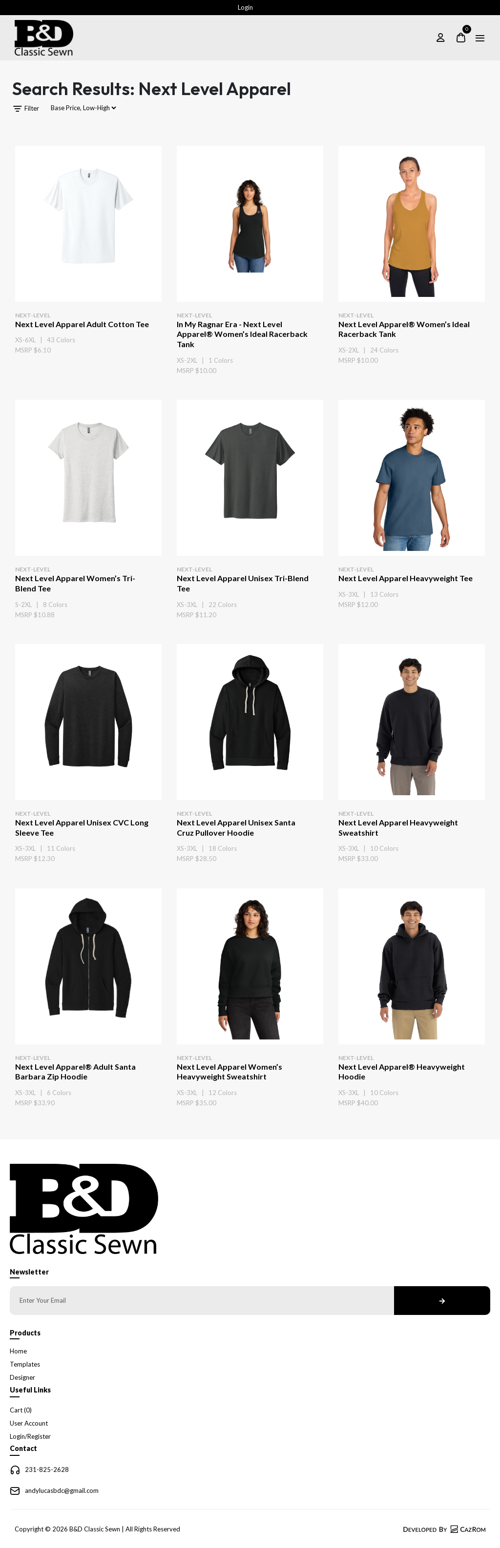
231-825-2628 (47, 1469)
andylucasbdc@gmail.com (62, 1490)
